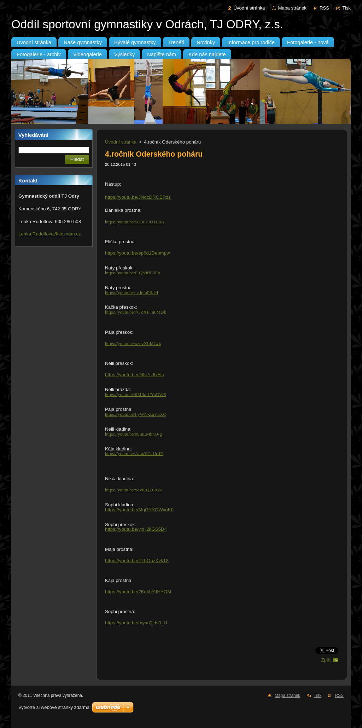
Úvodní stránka (249, 8)
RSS (324, 8)
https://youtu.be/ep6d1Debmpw (137, 253)
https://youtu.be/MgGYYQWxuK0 (139, 509)
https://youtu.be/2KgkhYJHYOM (138, 591)
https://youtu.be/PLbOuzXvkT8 (137, 560)
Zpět (326, 660)
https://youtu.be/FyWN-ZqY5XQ (136, 414)
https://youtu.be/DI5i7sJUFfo (134, 374)
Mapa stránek (292, 8)
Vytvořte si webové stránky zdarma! (54, 707)
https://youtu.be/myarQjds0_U (136, 622)
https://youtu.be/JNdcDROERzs (138, 197)
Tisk (346, 8)
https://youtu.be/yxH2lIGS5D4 (136, 529)
